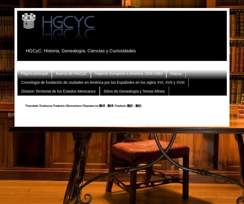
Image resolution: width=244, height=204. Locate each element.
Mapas (176, 73)
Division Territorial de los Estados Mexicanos (58, 91)
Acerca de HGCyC (71, 73)
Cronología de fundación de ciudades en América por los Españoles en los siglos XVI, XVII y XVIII (103, 82)
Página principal (34, 73)
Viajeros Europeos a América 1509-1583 (128, 73)
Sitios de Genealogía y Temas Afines (134, 91)
